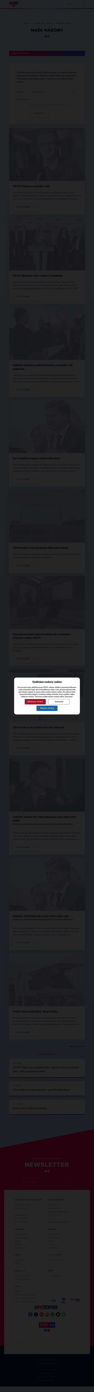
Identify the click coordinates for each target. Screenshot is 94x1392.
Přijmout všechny (47, 708)
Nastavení (59, 702)
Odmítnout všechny (35, 702)
